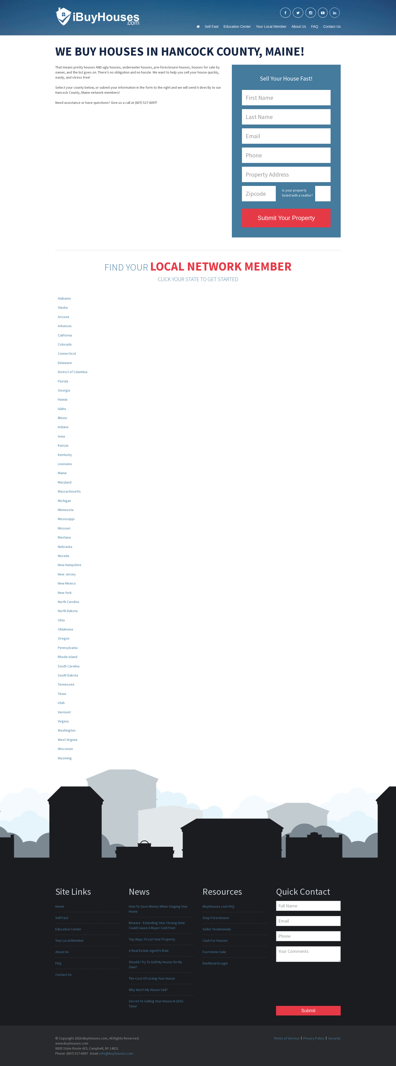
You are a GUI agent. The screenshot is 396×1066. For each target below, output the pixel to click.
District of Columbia (72, 372)
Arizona (63, 316)
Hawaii (62, 399)
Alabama (64, 298)
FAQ (314, 27)
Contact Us (332, 27)
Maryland (64, 482)
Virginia (63, 721)
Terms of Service (287, 1038)
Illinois (62, 418)
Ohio (61, 620)
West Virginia (67, 739)
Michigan (64, 500)
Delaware (65, 362)
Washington (67, 730)
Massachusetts (69, 491)
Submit (308, 1010)
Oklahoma (65, 629)
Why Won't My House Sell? (148, 989)
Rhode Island (67, 657)
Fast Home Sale (214, 952)
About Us (298, 27)
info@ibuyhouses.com (116, 1053)
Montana (64, 537)
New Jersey (67, 574)
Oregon (63, 638)
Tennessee (66, 684)
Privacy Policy (313, 1038)
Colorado (65, 344)
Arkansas (65, 326)
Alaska (63, 307)
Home (59, 906)
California (65, 335)
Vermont (64, 712)
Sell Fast (211, 27)
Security (334, 1038)
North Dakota (68, 611)
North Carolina (68, 601)
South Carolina (69, 666)
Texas (62, 693)
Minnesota (65, 509)
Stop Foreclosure (216, 917)
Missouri (64, 528)
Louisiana (65, 464)
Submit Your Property (286, 217)
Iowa (61, 436)
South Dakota (68, 675)
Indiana (63, 427)
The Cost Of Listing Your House (152, 978)
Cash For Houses (215, 940)
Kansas (63, 445)
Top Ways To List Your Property (152, 939)
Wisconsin (65, 748)
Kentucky (65, 454)
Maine (62, 473)
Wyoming (65, 758)
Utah (61, 702)
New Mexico (67, 583)
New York (65, 592)
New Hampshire (69, 565)
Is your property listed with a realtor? (297, 193)
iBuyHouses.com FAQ (218, 906)
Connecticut (67, 353)
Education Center (237, 27)
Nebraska (65, 546)
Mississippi (66, 519)
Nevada (63, 555)
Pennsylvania (68, 647)
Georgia (64, 390)
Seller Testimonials (217, 929)
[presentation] (296, 985)
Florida (63, 381)
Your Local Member (271, 27)
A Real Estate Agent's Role (149, 950)
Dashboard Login (215, 963)
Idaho (62, 408)
